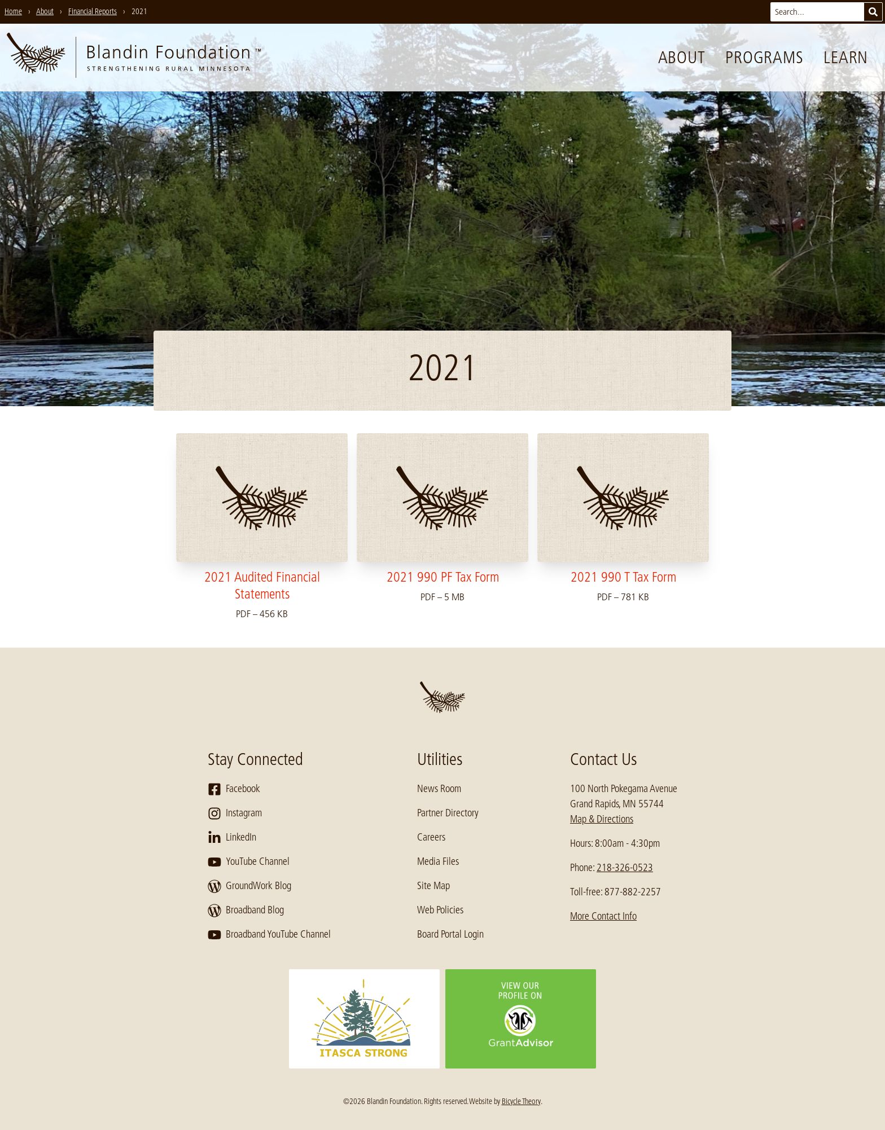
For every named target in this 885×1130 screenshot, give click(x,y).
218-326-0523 (625, 867)
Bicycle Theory (521, 1101)
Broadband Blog (246, 910)
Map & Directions (601, 819)
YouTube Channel (249, 862)
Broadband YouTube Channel (269, 935)
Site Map (433, 886)
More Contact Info (603, 916)
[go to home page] (134, 57)
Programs (764, 57)
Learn (845, 57)
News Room (439, 788)
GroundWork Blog (249, 886)
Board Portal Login (450, 934)
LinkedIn (232, 838)
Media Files (438, 861)
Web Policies (440, 910)
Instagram (235, 813)
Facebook (234, 789)
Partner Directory (448, 813)
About (682, 57)
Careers (431, 837)
